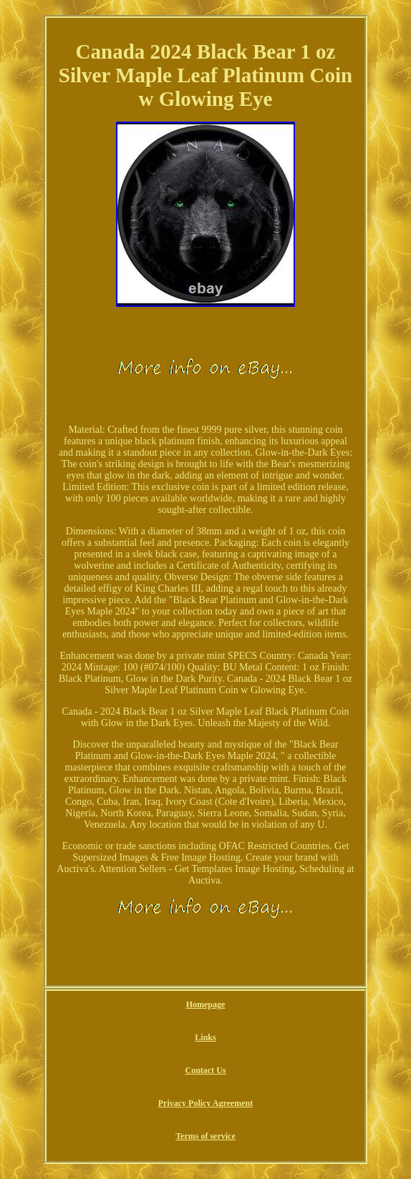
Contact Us (205, 1070)
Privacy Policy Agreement (205, 1103)
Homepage (206, 1004)
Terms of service (205, 1136)
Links (205, 1037)
